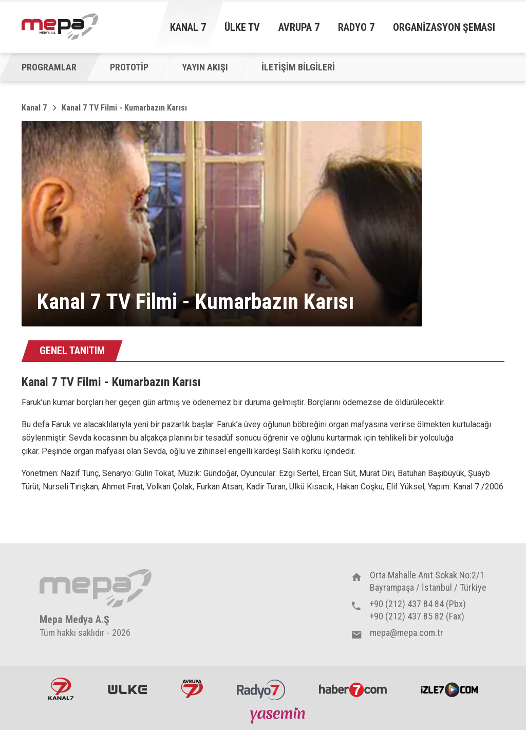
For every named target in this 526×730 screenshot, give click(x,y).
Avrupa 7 (299, 27)
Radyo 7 (356, 27)
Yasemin (279, 715)
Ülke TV (242, 27)
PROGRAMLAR (49, 67)
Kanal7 (61, 689)
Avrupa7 (192, 689)
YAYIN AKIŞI (205, 67)
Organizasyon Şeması (444, 27)
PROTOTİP (129, 67)
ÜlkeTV (127, 689)
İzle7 (449, 689)
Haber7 (353, 689)
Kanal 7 (188, 27)
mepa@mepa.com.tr (406, 632)
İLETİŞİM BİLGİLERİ (298, 67)
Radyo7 (261, 689)
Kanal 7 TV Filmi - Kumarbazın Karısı (124, 108)
